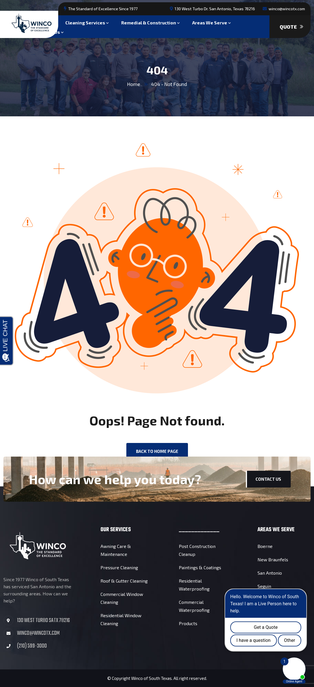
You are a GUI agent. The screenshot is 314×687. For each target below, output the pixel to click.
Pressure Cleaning (119, 567)
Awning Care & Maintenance (116, 550)
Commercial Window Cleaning (122, 598)
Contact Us (268, 479)
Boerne (265, 546)
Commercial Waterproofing (194, 606)
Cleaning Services (85, 22)
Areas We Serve (209, 22)
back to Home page (157, 451)
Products (188, 623)
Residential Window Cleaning (121, 619)
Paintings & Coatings (200, 567)
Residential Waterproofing (194, 584)
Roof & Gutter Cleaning (124, 580)
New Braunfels (273, 559)
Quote (291, 27)
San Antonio (270, 572)
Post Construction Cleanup (197, 550)
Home (133, 84)
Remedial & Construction (148, 22)
